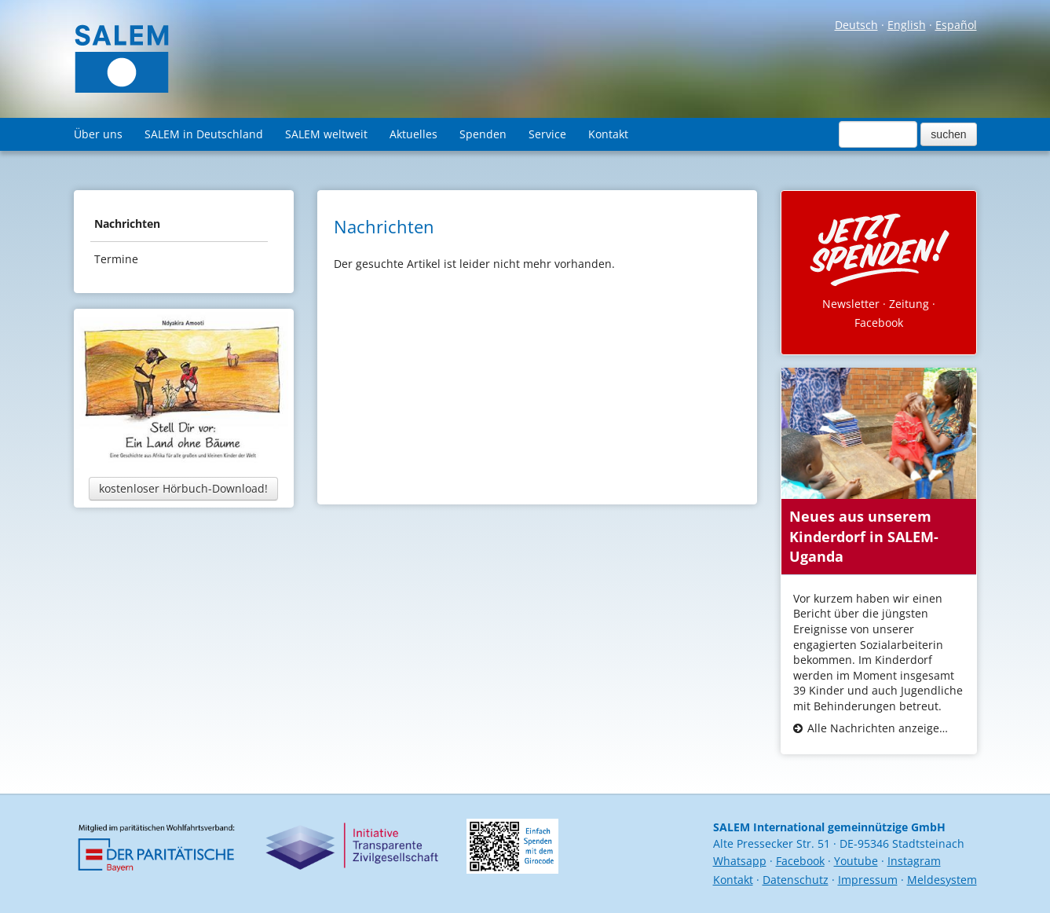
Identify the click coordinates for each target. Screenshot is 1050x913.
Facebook (878, 322)
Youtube (856, 860)
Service (547, 133)
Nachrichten (127, 223)
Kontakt (608, 133)
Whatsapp (739, 860)
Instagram (914, 860)
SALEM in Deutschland (204, 133)
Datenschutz (796, 879)
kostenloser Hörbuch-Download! (183, 488)
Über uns (98, 133)
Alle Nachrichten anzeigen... (879, 727)
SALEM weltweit (326, 133)
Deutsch (856, 24)
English (906, 24)
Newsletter (851, 303)
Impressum (868, 879)
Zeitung (909, 303)
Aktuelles (413, 133)
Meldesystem (942, 879)
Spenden (483, 133)
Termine (116, 258)
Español (956, 24)
